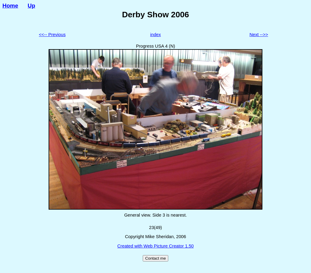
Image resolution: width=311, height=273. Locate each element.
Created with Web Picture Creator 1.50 (155, 246)
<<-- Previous (52, 34)
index (155, 34)
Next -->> (258, 34)
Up (31, 5)
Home (10, 5)
